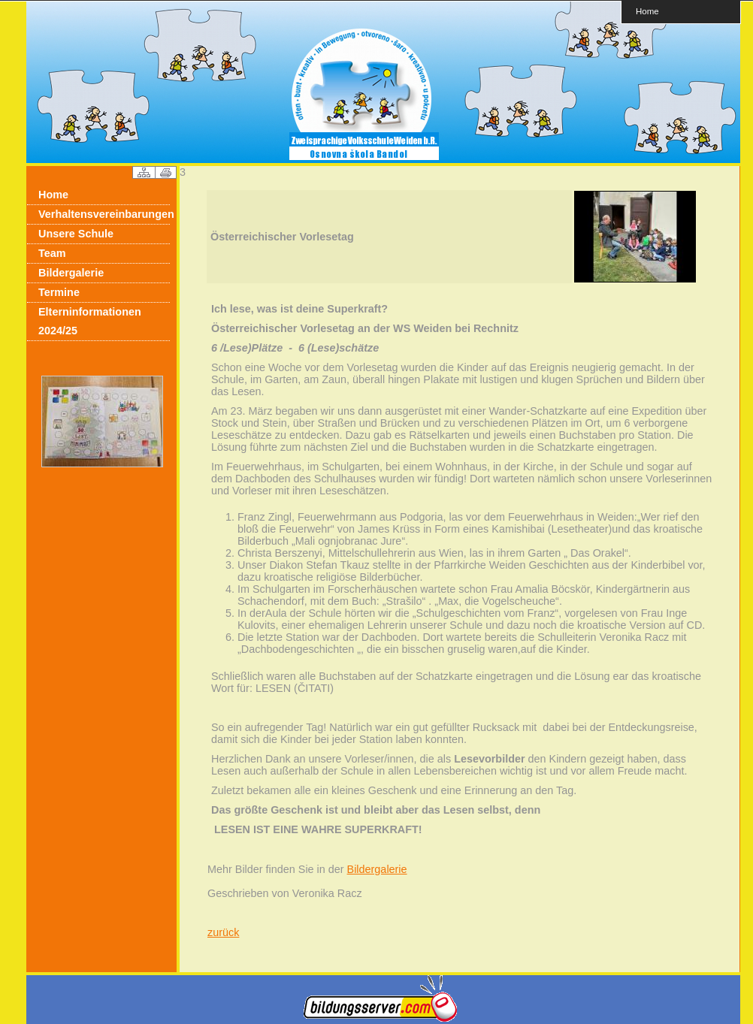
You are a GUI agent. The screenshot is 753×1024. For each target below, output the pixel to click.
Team (52, 253)
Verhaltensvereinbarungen (104, 214)
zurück (223, 932)
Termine (59, 292)
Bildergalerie (71, 273)
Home (647, 11)
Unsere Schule (75, 234)
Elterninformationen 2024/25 (89, 321)
